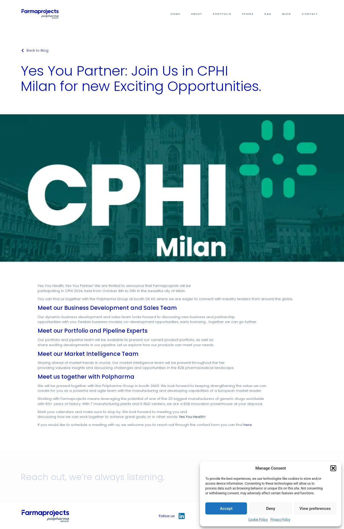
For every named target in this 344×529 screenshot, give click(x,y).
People (248, 14)
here (247, 425)
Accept (226, 508)
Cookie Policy (258, 519)
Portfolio (222, 14)
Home (175, 14)
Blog (286, 14)
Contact (310, 14)
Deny (270, 508)
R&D (267, 14)
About (196, 14)
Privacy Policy (280, 519)
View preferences (315, 508)
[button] (333, 468)
